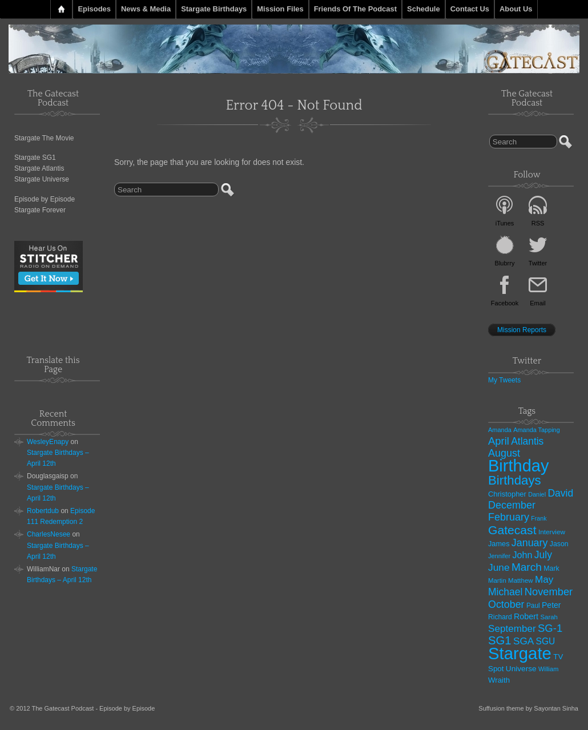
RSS (538, 223)
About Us (516, 9)
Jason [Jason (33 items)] (559, 544)
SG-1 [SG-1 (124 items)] (550, 628)
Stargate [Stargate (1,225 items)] (519, 653)
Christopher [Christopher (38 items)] (507, 494)
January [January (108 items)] (530, 542)
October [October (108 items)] (506, 604)
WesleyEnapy (48, 442)
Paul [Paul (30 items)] (533, 606)
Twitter (538, 263)
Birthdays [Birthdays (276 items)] (514, 480)
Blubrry (505, 263)
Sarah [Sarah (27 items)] (548, 617)
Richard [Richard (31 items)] (500, 617)
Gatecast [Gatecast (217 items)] (512, 530)
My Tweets (504, 380)
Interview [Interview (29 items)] (551, 531)
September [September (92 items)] (512, 628)
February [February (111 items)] (508, 517)
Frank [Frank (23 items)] (538, 518)
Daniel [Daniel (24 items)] (537, 494)
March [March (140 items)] (527, 567)
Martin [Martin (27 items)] (497, 580)
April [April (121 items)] (498, 441)
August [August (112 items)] (504, 453)
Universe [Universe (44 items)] (521, 668)
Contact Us (469, 9)
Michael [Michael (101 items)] (505, 592)
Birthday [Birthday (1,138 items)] (518, 466)
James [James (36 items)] (499, 543)
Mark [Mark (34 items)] (551, 568)
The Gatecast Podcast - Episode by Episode (93, 708)
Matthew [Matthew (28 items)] (520, 580)
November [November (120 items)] (549, 592)
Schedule (423, 9)
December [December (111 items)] (511, 505)
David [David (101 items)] (560, 493)
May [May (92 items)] (544, 579)
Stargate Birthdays (214, 9)
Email (538, 303)
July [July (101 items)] (543, 554)
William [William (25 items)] (548, 669)
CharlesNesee (48, 534)
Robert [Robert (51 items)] (526, 616)
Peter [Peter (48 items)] (551, 605)
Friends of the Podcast (355, 9)
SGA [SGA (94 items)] (523, 641)
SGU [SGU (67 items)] (545, 641)
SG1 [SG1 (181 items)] (500, 640)
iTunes (505, 223)
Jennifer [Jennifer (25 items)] (499, 555)
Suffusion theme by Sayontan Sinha (528, 708)
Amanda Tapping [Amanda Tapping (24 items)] (536, 429)
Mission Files (280, 9)
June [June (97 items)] (499, 567)
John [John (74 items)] (522, 555)
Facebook (504, 303)
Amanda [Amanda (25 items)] (500, 429)
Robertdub (43, 511)
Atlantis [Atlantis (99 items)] (527, 441)
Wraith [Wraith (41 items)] (499, 680)
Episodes (94, 9)
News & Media (146, 9)
